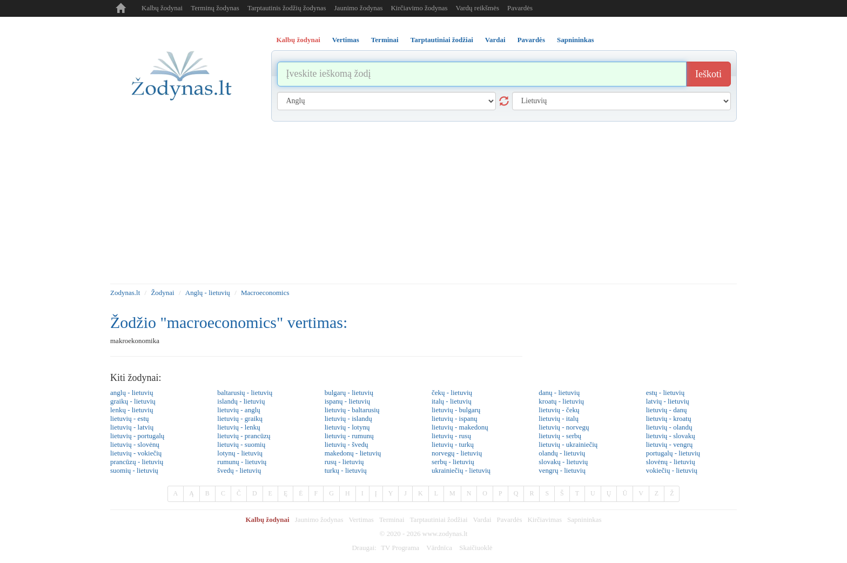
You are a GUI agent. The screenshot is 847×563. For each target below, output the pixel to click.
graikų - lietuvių (133, 401)
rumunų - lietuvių (241, 462)
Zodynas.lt (125, 293)
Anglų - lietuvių (207, 293)
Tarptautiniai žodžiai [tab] (442, 40)
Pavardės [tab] (531, 40)
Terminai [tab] (385, 40)
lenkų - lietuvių (131, 410)
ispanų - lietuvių (348, 401)
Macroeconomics (265, 293)
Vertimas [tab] (345, 40)
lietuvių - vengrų (669, 444)
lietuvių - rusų (451, 436)
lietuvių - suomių (241, 444)
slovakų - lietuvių (563, 462)
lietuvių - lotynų (347, 427)
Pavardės (520, 8)
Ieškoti (708, 74)
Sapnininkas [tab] (575, 40)
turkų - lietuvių (346, 470)
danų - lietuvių (559, 392)
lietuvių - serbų (560, 436)
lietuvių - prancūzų (243, 436)
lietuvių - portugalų (137, 436)
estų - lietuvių (665, 392)
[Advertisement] (423, 202)
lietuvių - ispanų (455, 418)
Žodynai (162, 293)
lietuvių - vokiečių (136, 453)
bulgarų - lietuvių (349, 392)
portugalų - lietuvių (673, 453)
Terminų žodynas (215, 8)
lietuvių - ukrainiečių (568, 444)
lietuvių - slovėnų (134, 444)
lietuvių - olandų (669, 427)
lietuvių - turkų (453, 444)
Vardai (482, 519)
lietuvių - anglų (238, 410)
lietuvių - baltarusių (352, 410)
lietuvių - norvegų (564, 427)
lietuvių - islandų (348, 418)
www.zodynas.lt (445, 534)
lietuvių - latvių (131, 427)
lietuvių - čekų (559, 410)
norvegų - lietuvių (457, 453)
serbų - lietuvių (453, 462)
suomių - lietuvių (134, 470)
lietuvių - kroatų (668, 418)
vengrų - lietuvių (562, 470)
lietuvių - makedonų (460, 427)
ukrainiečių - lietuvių (461, 470)
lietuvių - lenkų (238, 427)
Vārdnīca (439, 548)
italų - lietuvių (452, 401)
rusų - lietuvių (344, 462)
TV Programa (400, 548)
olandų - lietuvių (562, 453)
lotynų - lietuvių (240, 453)
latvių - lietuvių (667, 401)
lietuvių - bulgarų (456, 410)
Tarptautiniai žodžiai (439, 519)
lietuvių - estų (129, 418)
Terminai (392, 519)
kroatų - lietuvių (561, 401)
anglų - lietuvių (131, 392)
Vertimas (361, 519)
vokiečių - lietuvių (671, 470)
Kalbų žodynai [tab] (298, 40)
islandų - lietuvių (241, 401)
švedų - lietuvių (239, 470)
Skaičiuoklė (475, 548)
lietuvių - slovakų (670, 436)
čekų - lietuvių (452, 392)
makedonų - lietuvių (353, 453)
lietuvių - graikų (240, 418)
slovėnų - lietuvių (670, 462)
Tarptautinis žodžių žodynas (286, 8)
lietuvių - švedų (346, 444)
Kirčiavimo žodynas (419, 8)
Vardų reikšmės (478, 8)
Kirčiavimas (544, 519)
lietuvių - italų (559, 418)
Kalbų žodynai (162, 8)
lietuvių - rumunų (349, 436)
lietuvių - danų (666, 410)
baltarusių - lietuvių (244, 392)
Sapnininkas (584, 519)
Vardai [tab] (495, 40)
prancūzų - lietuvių (136, 462)
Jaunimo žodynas (358, 8)
